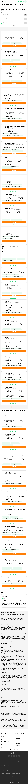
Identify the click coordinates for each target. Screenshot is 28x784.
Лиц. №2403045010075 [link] (14, 302)
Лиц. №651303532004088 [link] (13, 285)
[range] (14, 15)
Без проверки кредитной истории (7, 745)
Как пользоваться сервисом (14, 782)
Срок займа (3, 16)
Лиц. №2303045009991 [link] (13, 90)
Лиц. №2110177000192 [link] (14, 128)
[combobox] (22, 29)
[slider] (14, 15)
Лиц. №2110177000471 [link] (17, 158)
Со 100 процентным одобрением (5, 737)
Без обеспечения (5, 741)
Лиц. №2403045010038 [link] (15, 374)
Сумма (2, 12)
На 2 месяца (17, 736)
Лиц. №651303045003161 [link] (15, 195)
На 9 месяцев (17, 745)
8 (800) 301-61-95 (4, 770)
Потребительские (5, 735)
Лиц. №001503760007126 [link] (15, 388)
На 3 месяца (17, 738)
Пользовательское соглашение (14, 779)
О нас (14, 778)
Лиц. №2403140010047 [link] (16, 209)
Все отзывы (14, 609)
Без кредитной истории (6, 739)
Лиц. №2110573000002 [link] (15, 110)
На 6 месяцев (17, 743)
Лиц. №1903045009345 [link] (18, 144)
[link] (9, 756)
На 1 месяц (16, 735)
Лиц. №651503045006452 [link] (13, 177)
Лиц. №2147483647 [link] (13, 52)
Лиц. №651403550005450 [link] (13, 246)
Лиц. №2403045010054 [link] (19, 229)
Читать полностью (21, 606)
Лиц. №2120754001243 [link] (13, 321)
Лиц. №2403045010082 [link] (12, 338)
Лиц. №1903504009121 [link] (15, 416)
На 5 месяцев (17, 741)
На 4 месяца (17, 740)
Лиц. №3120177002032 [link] (11, 357)
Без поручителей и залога (7, 743)
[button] (2, 1)
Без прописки (4, 747)
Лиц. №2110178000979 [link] (12, 269)
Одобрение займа (5, 20)
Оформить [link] (14, 45)
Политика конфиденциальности (14, 781)
